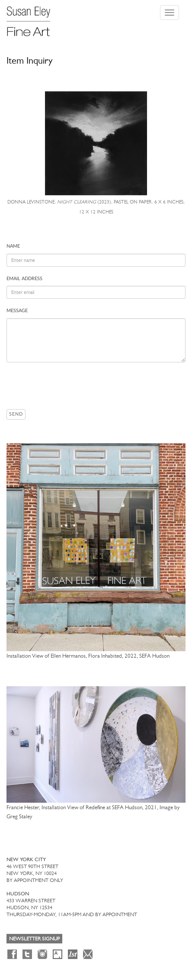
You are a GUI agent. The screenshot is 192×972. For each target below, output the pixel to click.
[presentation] (72, 386)
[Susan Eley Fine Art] (32, 18)
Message (17, 310)
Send (16, 414)
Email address (24, 278)
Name (13, 246)
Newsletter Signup (34, 939)
